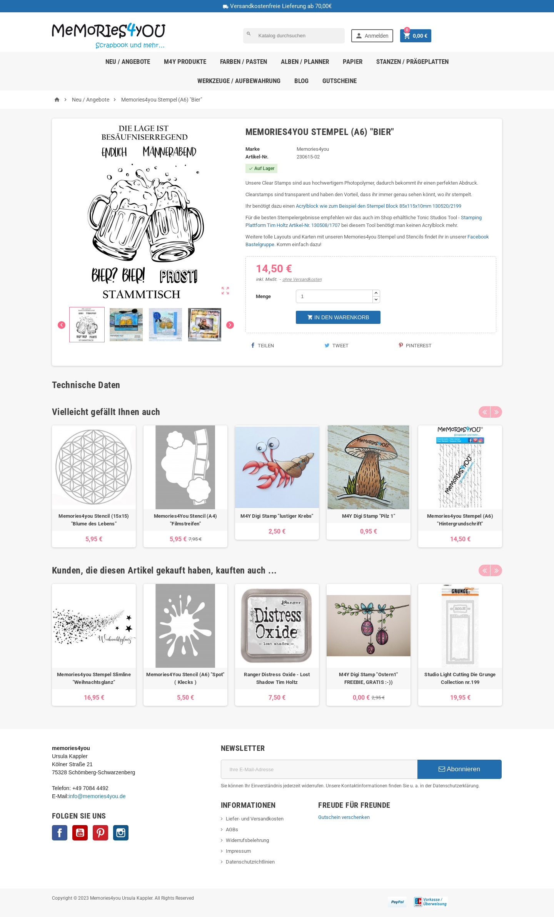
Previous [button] (484, 412)
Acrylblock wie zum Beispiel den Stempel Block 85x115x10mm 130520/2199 (378, 206)
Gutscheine (339, 81)
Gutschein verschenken (344, 817)
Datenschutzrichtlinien (250, 862)
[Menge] (334, 296)
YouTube (80, 832)
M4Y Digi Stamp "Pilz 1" (368, 516)
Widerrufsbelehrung (247, 840)
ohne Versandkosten (302, 279)
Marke (252, 149)
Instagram (120, 832)
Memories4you (313, 149)
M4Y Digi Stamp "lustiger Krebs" (276, 516)
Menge (263, 296)
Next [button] (496, 412)
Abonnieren (459, 769)
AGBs (232, 829)
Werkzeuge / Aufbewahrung (238, 81)
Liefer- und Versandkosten (255, 819)
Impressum (238, 851)
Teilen (262, 345)
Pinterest (415, 345)
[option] (94, 486)
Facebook (59, 832)
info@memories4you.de (97, 796)
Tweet (336, 345)
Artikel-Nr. (257, 157)
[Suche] (294, 35)
